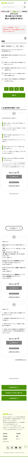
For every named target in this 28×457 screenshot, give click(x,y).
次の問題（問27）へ (14, 398)
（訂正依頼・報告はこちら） (6, 51)
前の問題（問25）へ (14, 387)
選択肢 (3, 46)
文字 (17, 46)
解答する (14, 95)
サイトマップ (6, 441)
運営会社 (5, 433)
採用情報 (5, 436)
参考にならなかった (14, 182)
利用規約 (5, 439)
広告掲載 (18, 433)
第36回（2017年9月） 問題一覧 (14, 393)
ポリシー (18, 439)
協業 (17, 436)
